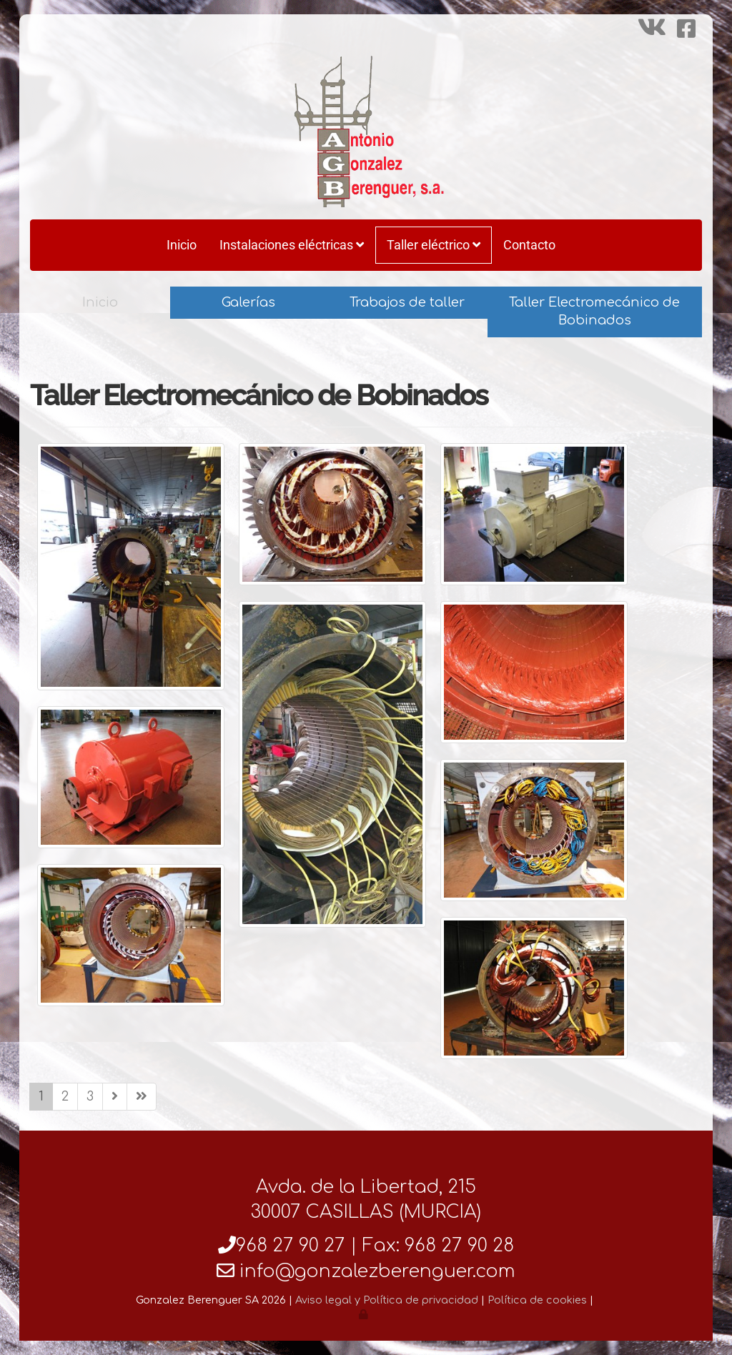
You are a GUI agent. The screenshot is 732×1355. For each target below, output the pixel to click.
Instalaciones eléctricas (291, 244)
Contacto (529, 244)
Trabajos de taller (407, 302)
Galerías (248, 302)
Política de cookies (537, 1300)
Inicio (182, 244)
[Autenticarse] (364, 1314)
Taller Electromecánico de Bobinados (594, 311)
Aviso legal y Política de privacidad (386, 1300)
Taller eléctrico (433, 244)
